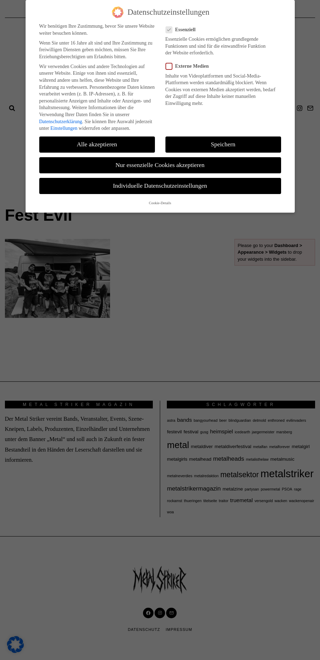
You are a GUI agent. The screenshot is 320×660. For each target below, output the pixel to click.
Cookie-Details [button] (160, 203)
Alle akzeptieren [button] (97, 144)
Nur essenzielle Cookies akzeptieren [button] (159, 164)
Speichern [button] (223, 144)
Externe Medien (189, 66)
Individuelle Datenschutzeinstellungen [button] (160, 185)
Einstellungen (63, 128)
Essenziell (182, 29)
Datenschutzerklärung (60, 121)
